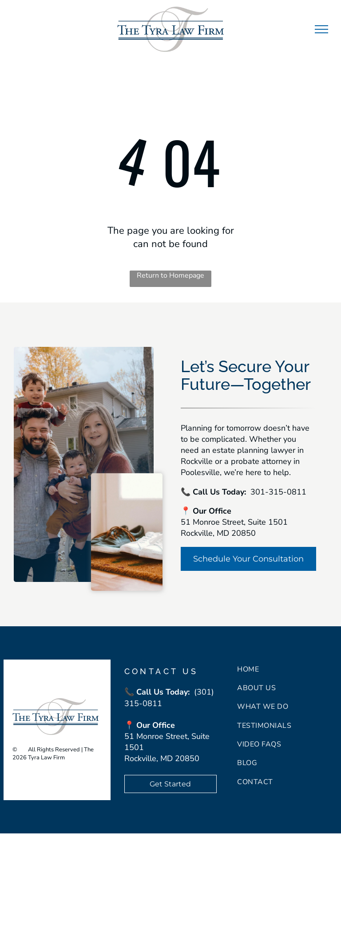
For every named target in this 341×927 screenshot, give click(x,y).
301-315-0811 (278, 492)
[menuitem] (287, 669)
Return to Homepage (170, 275)
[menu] (321, 29)
